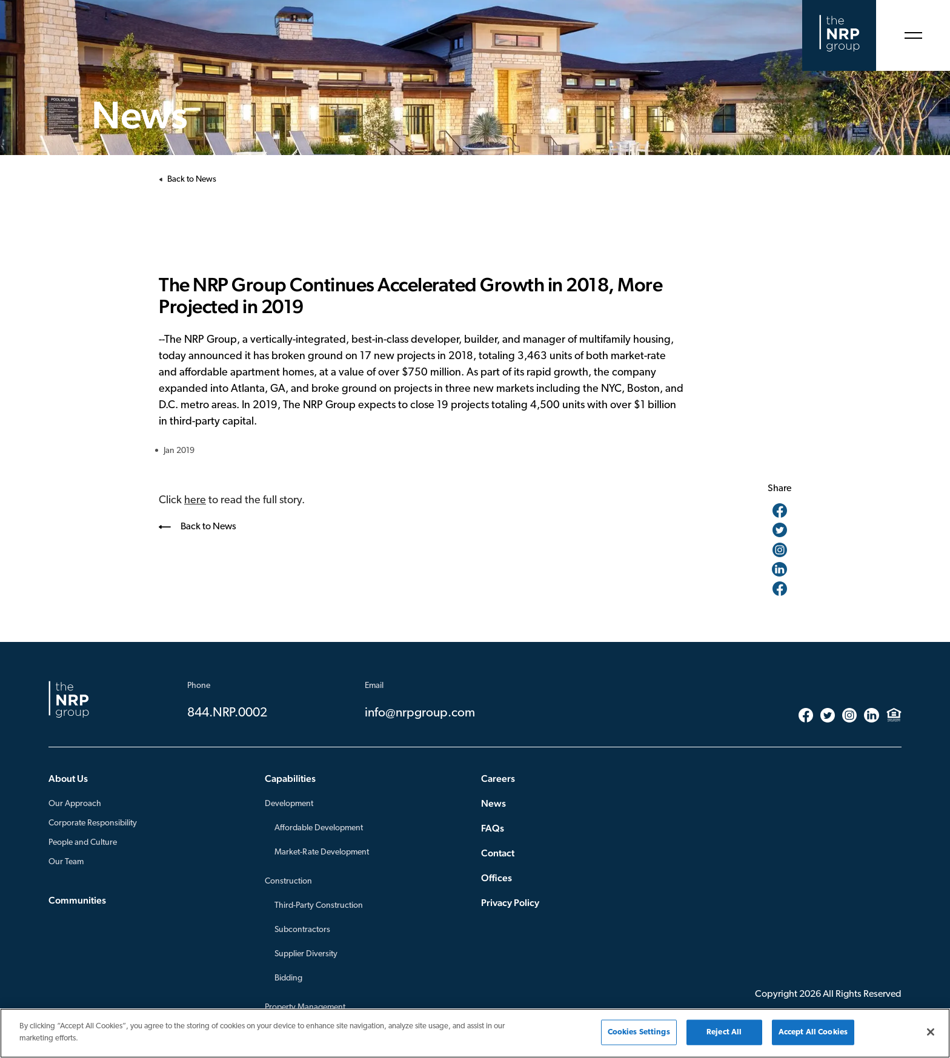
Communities (77, 900)
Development (289, 803)
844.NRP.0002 (227, 713)
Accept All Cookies (813, 1036)
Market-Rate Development (321, 852)
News (493, 803)
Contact (497, 853)
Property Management (305, 1007)
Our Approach (74, 803)
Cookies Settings (639, 1036)
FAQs (492, 828)
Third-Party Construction (318, 905)
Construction (288, 881)
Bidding (288, 978)
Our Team (66, 862)
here (195, 500)
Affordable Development (318, 828)
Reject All (724, 1036)
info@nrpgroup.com (420, 713)
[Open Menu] (913, 35)
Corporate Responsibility (92, 823)
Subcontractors (302, 929)
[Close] (930, 1036)
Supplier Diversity (305, 954)
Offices (496, 878)
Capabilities (290, 778)
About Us (68, 778)
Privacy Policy (510, 902)
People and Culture (82, 842)
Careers (498, 778)
